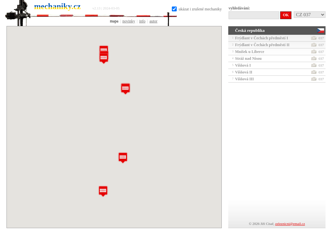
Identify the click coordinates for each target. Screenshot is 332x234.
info (142, 21)
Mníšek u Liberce (276, 51)
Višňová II (276, 72)
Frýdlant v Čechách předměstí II (276, 45)
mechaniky (57, 6)
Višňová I (276, 65)
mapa (114, 21)
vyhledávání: (239, 8)
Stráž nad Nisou (276, 58)
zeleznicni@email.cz (290, 224)
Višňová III (276, 79)
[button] (125, 89)
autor (153, 21)
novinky (128, 21)
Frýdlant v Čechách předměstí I (276, 38)
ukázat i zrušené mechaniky (197, 9)
